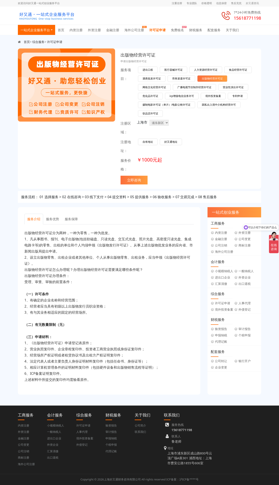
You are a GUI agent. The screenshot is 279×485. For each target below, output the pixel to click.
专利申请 (237, 96)
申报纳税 (219, 335)
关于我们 (232, 30)
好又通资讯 (252, 3)
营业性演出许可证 (233, 87)
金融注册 (112, 30)
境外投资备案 (213, 96)
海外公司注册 (134, 30)
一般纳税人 (244, 271)
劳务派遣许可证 (181, 78)
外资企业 (242, 277)
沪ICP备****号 (189, 479)
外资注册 (94, 30)
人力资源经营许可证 (206, 70)
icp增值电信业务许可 (182, 96)
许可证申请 (157, 30)
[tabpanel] (109, 306)
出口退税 (242, 284)
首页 (61, 30)
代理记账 (219, 341)
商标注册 (242, 245)
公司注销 (219, 245)
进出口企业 (220, 277)
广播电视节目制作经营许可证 (194, 87)
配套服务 (214, 30)
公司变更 (242, 239)
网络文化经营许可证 (154, 87)
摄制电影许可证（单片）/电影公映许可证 (167, 105)
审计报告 (242, 329)
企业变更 (219, 367)
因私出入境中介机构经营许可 (219, 105)
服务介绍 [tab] (33, 219)
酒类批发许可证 (152, 78)
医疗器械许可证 (173, 70)
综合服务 (38, 42)
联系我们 (140, 432)
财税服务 (195, 30)
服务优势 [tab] (52, 219)
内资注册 (76, 30)
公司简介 (140, 425)
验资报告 (219, 329)
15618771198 (182, 430)
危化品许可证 (150, 96)
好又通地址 (170, 142)
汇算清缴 (219, 284)
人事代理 (242, 303)
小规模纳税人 (222, 271)
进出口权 (148, 70)
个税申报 (242, 335)
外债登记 (242, 309)
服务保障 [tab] (71, 219)
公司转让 (219, 361)
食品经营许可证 (238, 70)
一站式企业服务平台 (35, 30)
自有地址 (148, 142)
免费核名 (177, 30)
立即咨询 (134, 180)
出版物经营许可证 (212, 78)
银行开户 (242, 361)
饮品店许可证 (150, 113)
